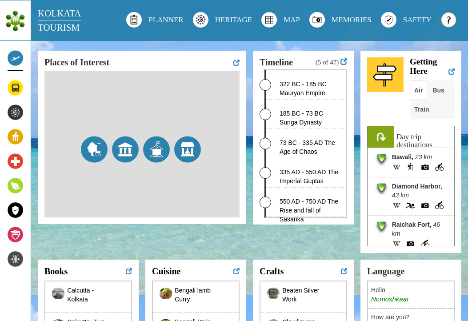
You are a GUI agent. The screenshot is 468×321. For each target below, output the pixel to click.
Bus (438, 90)
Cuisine (166, 271)
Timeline (276, 62)
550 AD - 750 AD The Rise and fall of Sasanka (309, 210)
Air (418, 90)
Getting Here (423, 66)
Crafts (272, 271)
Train (421, 109)
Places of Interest (76, 62)
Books (56, 271)
